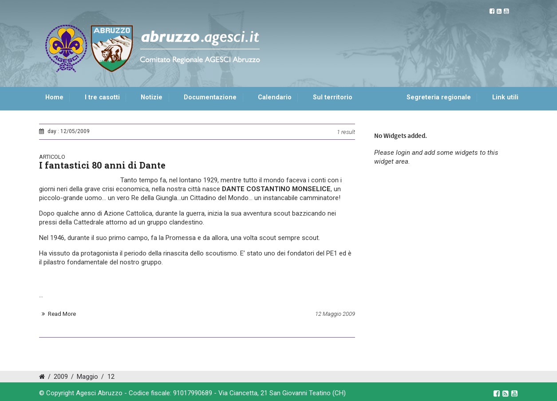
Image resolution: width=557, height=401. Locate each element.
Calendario (275, 97)
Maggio (87, 377)
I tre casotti (102, 97)
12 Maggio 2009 (335, 314)
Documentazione (210, 97)
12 (111, 377)
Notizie (151, 97)
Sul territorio (332, 97)
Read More (62, 314)
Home (54, 97)
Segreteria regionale (439, 97)
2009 (61, 377)
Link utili (505, 97)
